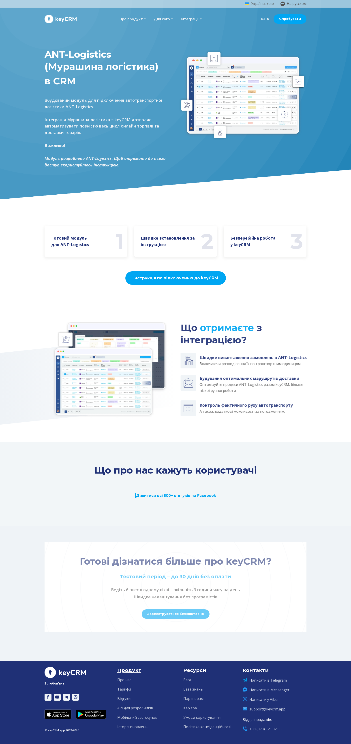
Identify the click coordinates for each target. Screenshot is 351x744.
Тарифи (124, 689)
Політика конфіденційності (207, 726)
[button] (265, 19)
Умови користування (201, 717)
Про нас (124, 679)
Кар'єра (190, 708)
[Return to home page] (61, 19)
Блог (187, 679)
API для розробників (135, 708)
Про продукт (131, 19)
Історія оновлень (132, 726)
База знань (193, 689)
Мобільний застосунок (137, 717)
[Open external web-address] (58, 714)
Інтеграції (190, 19)
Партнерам (193, 698)
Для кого (162, 19)
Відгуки (124, 698)
